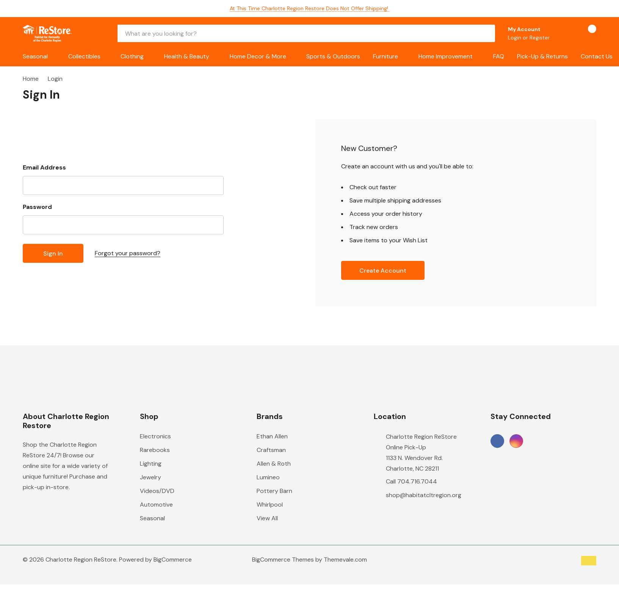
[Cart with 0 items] (585, 33)
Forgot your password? (127, 253)
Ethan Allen (272, 436)
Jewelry (150, 477)
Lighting (150, 464)
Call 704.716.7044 (411, 481)
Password (37, 207)
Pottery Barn (274, 491)
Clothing (132, 56)
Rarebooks (155, 450)
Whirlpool (270, 505)
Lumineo (268, 477)
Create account (382, 271)
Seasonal (35, 56)
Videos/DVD (157, 491)
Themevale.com (345, 559)
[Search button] (486, 33)
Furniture (385, 56)
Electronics (155, 436)
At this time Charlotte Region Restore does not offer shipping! (310, 8)
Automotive (156, 505)
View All (267, 518)
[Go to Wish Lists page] (565, 33)
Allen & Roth (274, 464)
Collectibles (84, 56)
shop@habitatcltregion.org (423, 495)
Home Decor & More (258, 56)
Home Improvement (445, 56)
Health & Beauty (186, 56)
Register (540, 37)
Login (515, 37)
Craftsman (271, 450)
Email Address (44, 167)
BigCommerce (173, 559)
